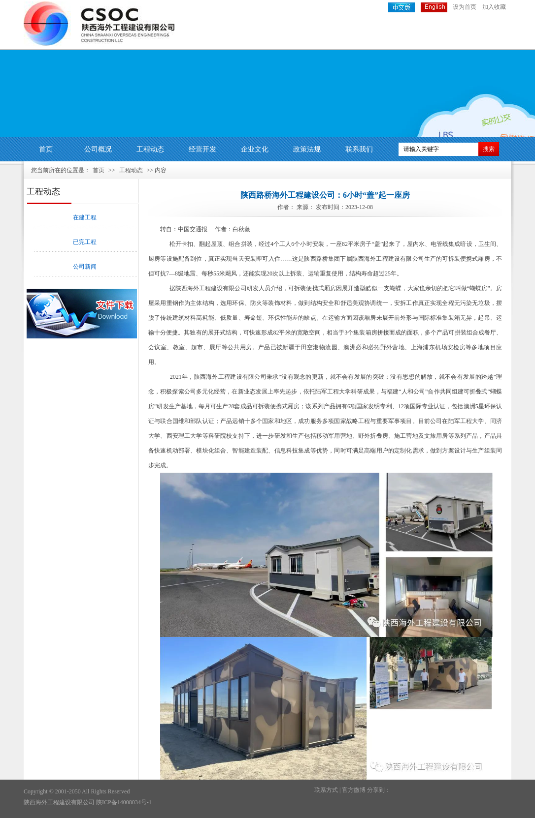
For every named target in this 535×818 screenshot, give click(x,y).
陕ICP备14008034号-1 (124, 802)
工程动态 (150, 149)
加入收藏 (494, 6)
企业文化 (254, 149)
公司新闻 (85, 266)
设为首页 (464, 6)
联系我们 (359, 149)
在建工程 (85, 217)
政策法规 (307, 149)
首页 (46, 149)
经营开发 (202, 149)
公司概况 (98, 149)
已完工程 (85, 242)
